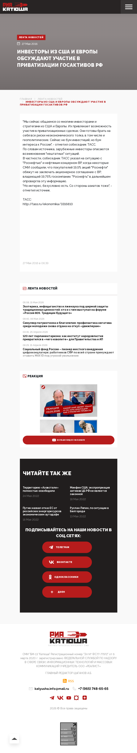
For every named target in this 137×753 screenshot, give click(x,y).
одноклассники (64, 577)
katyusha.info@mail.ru (52, 689)
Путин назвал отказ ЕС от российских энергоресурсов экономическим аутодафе (42, 511)
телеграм (59, 547)
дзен (57, 592)
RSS (71, 681)
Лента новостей (31, 37)
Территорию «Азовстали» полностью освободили (41, 489)
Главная (26, 99)
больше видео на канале (68, 440)
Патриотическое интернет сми (68, 646)
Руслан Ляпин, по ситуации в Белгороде (89, 509)
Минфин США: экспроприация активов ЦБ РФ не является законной (90, 491)
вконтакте (60, 562)
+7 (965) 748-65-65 (93, 689)
